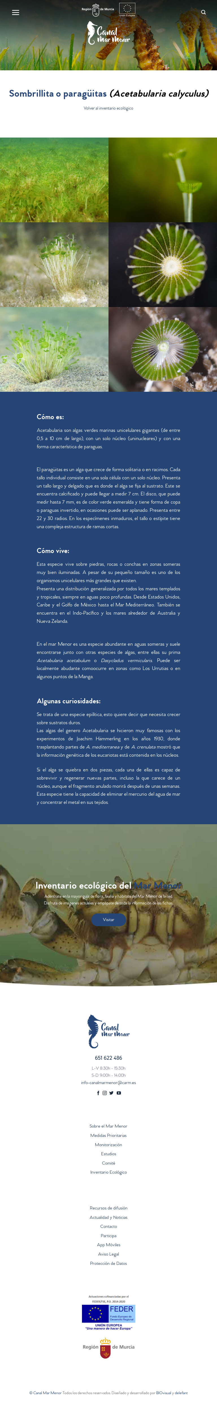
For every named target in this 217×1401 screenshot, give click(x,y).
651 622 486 (108, 1059)
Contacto (108, 1227)
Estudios (108, 1154)
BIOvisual (163, 1393)
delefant (181, 1393)
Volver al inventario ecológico (108, 109)
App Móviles (108, 1245)
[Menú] (15, 12)
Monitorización (108, 1145)
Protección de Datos (108, 1264)
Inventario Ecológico (108, 1173)
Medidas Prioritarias (108, 1136)
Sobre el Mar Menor (108, 1126)
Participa (108, 1236)
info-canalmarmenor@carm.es (108, 1083)
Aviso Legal (108, 1254)
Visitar (108, 920)
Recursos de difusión (108, 1208)
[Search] (203, 12)
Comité (108, 1163)
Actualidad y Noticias (108, 1218)
